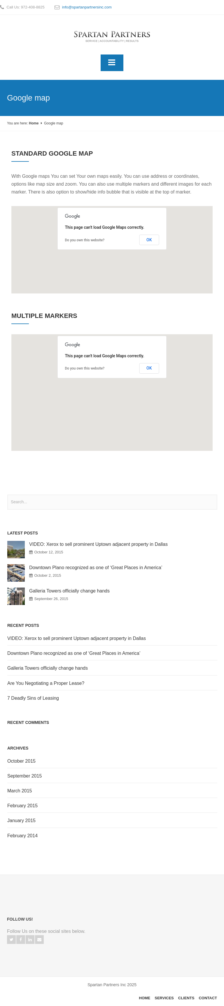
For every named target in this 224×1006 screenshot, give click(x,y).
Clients (186, 998)
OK (149, 240)
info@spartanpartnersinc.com (87, 7)
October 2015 (21, 761)
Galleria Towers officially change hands (69, 590)
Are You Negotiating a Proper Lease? (45, 683)
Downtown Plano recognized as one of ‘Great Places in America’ (95, 567)
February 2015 (22, 805)
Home (33, 123)
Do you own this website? (85, 240)
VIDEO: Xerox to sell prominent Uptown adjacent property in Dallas (98, 544)
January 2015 (21, 820)
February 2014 (22, 835)
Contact (208, 998)
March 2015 (19, 790)
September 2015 (24, 775)
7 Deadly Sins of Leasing (33, 698)
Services (164, 998)
